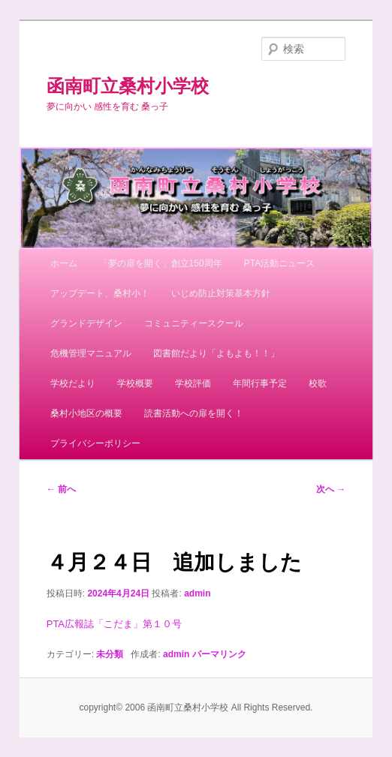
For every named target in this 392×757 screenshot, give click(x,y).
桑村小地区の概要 (86, 413)
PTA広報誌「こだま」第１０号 (114, 623)
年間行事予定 (260, 383)
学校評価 (193, 383)
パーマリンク (219, 654)
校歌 (318, 383)
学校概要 (135, 383)
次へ (330, 489)
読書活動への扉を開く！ (193, 413)
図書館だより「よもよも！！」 (216, 353)
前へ (61, 489)
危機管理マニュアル (90, 353)
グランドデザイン (86, 323)
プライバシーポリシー (95, 443)
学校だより (72, 383)
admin (197, 593)
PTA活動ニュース (279, 263)
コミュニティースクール (193, 323)
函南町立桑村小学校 (128, 86)
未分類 (109, 654)
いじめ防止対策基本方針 (220, 293)
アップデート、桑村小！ (99, 293)
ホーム (63, 263)
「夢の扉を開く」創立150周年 (160, 263)
